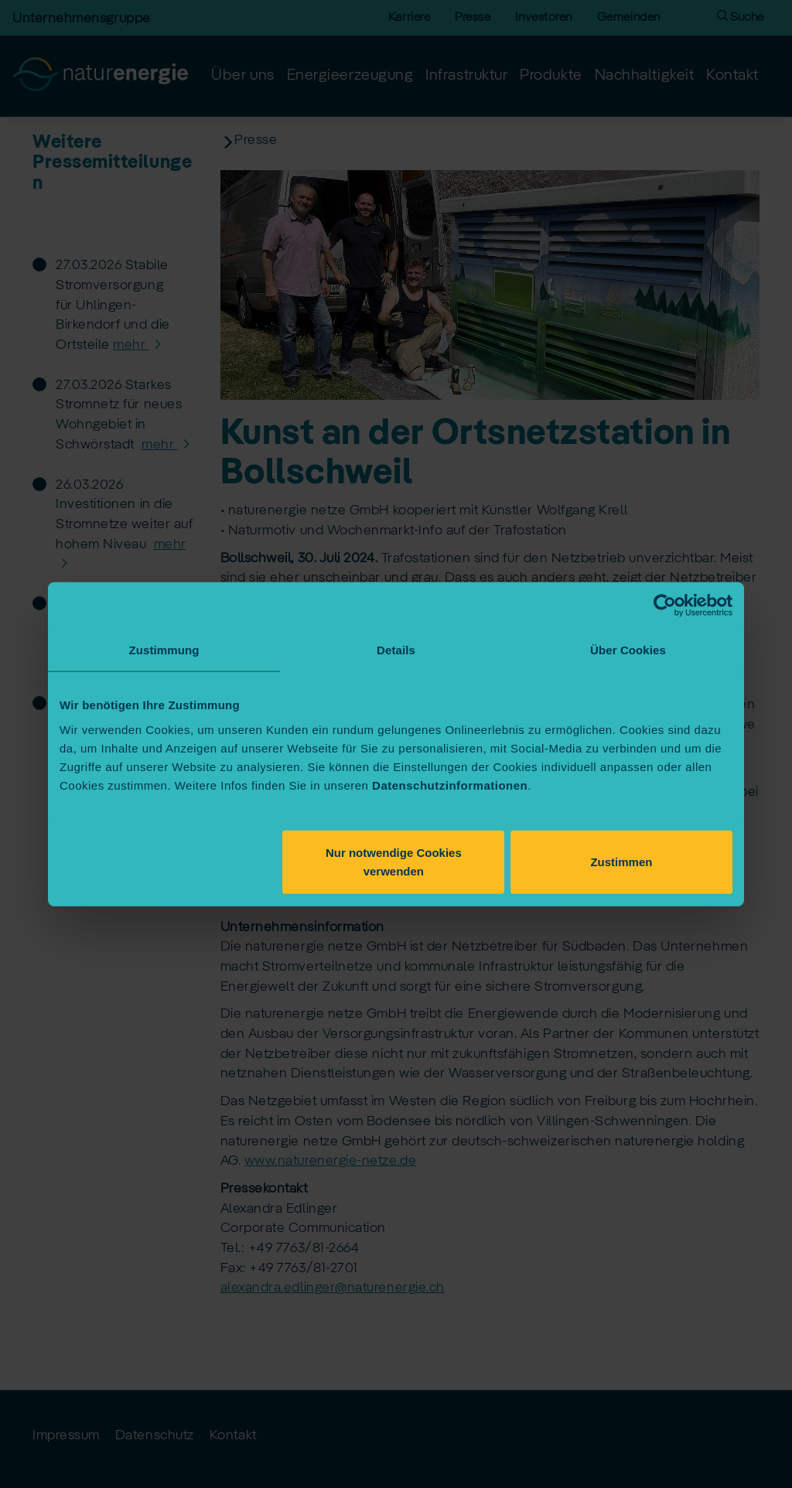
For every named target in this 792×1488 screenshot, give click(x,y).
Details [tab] (396, 650)
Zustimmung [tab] (164, 650)
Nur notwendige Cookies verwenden (394, 861)
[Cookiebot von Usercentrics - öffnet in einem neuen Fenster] (664, 605)
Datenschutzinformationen (449, 784)
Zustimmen (621, 861)
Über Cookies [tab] (628, 650)
